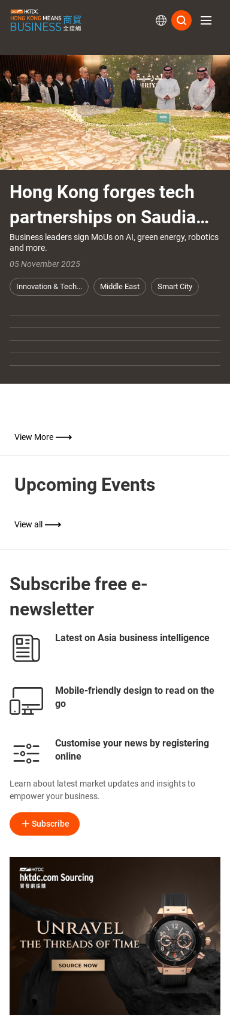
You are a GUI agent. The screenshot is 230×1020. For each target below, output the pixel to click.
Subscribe (44, 824)
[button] (206, 20)
